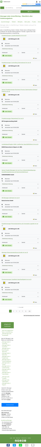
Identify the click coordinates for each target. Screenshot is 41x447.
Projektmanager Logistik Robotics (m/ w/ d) (14, 35)
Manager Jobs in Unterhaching (6, 366)
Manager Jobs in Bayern (6, 384)
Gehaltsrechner (10, 405)
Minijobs (20, 22)
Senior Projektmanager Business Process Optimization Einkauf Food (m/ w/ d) (19, 90)
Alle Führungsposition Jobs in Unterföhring (7, 331)
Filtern (30, 11)
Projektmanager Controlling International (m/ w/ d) (16, 62)
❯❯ (29, 311)
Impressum (18, 438)
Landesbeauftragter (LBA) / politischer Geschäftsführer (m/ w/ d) (20, 144)
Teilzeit (14, 22)
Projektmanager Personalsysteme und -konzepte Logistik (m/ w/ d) (20, 224)
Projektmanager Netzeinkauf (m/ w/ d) (13, 118)
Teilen (36, 58)
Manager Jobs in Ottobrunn (6, 370)
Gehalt (8, 399)
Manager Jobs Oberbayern (5, 380)
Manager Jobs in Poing (6, 363)
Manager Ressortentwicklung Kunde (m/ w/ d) (15, 252)
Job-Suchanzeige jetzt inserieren (32, 315)
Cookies (29, 438)
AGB (14, 438)
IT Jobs (34, 22)
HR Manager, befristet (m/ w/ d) (11, 198)
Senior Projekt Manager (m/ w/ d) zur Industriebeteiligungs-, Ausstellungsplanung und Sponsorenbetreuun (19, 171)
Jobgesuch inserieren (7, 325)
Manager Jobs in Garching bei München (6, 350)
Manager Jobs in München (6, 354)
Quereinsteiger (5, 22)
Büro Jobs (27, 22)
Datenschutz (24, 438)
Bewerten (38, 3)
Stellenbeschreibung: (20, 48)
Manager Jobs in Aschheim (6, 345)
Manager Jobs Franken (5, 377)
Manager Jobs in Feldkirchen (6, 357)
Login (11, 438)
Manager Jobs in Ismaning (6, 342)
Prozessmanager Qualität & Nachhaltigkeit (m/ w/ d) (16, 279)
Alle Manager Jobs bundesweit (6, 334)
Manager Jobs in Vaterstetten (6, 373)
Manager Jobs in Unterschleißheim (6, 360)
